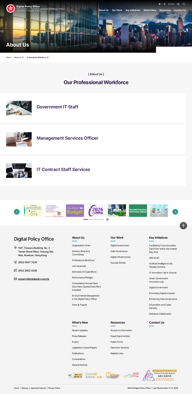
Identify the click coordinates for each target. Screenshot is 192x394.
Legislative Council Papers (84, 347)
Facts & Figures (79, 304)
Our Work (117, 10)
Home (16, 388)
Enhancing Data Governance (163, 299)
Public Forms (117, 342)
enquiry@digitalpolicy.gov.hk (33, 278)
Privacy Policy (54, 388)
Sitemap (24, 388)
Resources (165, 10)
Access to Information (121, 330)
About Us (103, 10)
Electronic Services (120, 347)
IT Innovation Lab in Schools (162, 272)
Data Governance (119, 251)
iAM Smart (154, 258)
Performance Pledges (82, 277)
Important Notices (38, 388)
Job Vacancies (79, 266)
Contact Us (180, 10)
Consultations (78, 359)
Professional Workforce (38, 57)
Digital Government (120, 245)
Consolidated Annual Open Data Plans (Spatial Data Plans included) (86, 286)
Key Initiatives (133, 10)
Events (75, 342)
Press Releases (79, 336)
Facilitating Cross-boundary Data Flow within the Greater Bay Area (163, 248)
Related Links (117, 353)
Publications (78, 353)
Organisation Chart (81, 245)
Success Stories (118, 262)
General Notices (79, 365)
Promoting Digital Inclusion (162, 293)
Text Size (171, 4)
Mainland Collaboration (160, 314)
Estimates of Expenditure (84, 272)
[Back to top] (183, 225)
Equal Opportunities (120, 336)
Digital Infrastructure (120, 257)
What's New (150, 10)
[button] (17, 212)
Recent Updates (80, 330)
